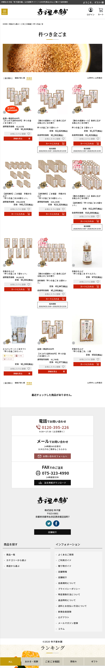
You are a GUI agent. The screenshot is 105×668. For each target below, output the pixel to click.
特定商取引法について (69, 586)
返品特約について (67, 591)
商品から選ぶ (14, 24)
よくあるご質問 (66, 554)
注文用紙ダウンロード (55, 482)
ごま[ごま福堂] (26, 24)
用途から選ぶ (13, 563)
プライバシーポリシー (69, 582)
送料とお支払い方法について (73, 595)
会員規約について (67, 577)
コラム (61, 614)
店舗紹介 (52, 532)
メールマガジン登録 (68, 609)
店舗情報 (63, 568)
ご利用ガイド (65, 558)
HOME (5, 24)
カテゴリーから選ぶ (16, 558)
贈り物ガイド (65, 563)
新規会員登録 (65, 600)
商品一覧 (11, 554)
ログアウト (64, 605)
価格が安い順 (20, 78)
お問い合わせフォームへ (55, 456)
